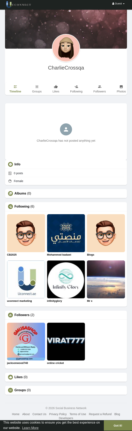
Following (22, 206)
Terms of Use (77, 414)
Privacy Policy (58, 414)
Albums (20, 193)
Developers (66, 418)
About (26, 414)
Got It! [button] (118, 425)
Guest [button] (118, 3)
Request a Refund (100, 414)
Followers (22, 315)
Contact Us (39, 414)
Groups (20, 390)
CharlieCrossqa (66, 68)
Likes (18, 377)
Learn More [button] (30, 428)
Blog (117, 414)
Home (15, 414)
